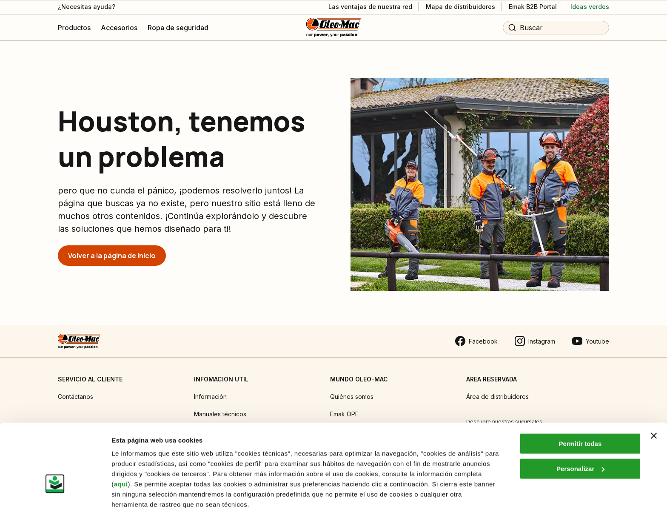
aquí (121, 448)
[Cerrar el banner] (654, 400)
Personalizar (580, 432)
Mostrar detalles (136, 492)
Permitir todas (580, 408)
